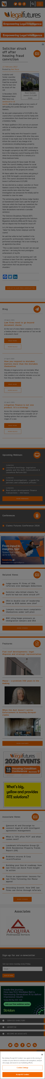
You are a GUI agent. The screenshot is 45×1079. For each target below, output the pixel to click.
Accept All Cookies (22, 1074)
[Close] (42, 1054)
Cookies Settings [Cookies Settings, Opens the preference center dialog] (22, 1068)
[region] (22, 1065)
